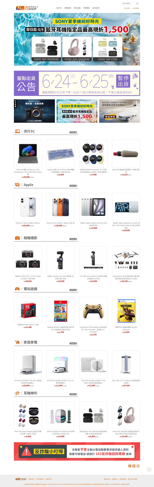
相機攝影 (67, 8)
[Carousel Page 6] (81, 61)
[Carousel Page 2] (72, 61)
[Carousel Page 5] (79, 61)
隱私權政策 (123, 479)
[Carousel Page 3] (74, 61)
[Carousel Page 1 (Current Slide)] (70, 61)
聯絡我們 (48, 479)
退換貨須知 (107, 479)
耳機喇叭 (86, 8)
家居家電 (96, 8)
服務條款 (114, 479)
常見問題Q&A (40, 479)
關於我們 (31, 479)
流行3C (59, 8)
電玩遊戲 (77, 8)
